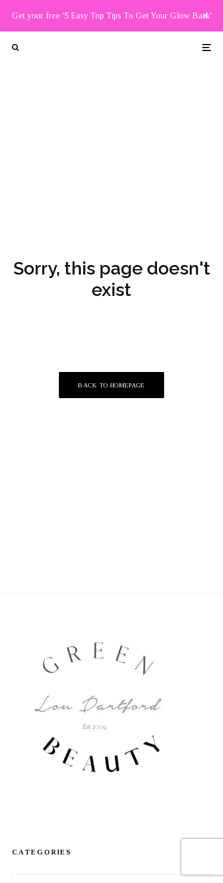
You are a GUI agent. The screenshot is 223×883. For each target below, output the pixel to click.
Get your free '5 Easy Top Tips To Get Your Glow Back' (112, 15)
